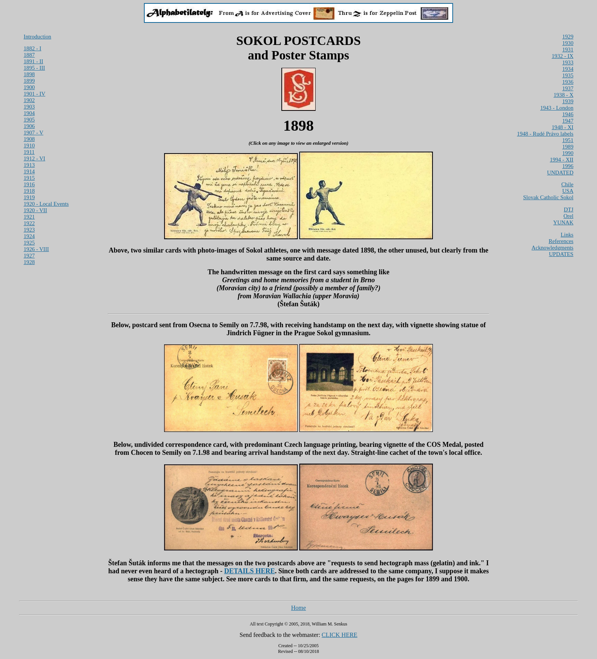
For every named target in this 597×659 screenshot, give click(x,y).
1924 (29, 236)
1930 (567, 43)
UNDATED (560, 173)
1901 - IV (34, 94)
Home (298, 608)
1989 (567, 147)
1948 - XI (562, 127)
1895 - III (34, 68)
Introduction (37, 37)
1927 (29, 256)
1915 (29, 178)
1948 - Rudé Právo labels (545, 134)
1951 (567, 140)
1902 (29, 100)
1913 (29, 165)
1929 (567, 37)
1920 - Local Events (46, 204)
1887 (29, 55)
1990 (567, 153)
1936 (567, 82)
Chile (567, 184)
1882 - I (32, 48)
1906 (29, 126)
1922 (29, 223)
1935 (567, 75)
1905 (29, 120)
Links (567, 235)
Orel (568, 216)
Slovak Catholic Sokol (548, 197)
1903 (29, 107)
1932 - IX (562, 56)
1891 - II (33, 61)
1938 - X (563, 95)
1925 (29, 243)
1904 (29, 113)
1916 (29, 184)
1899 (29, 81)
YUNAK (563, 222)
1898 (29, 74)
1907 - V (33, 133)
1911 (29, 152)
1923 (29, 230)
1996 (567, 166)
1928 (29, 262)
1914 (29, 171)
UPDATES (561, 254)
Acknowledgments (552, 248)
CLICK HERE (340, 635)
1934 (567, 69)
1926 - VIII (36, 249)
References (561, 241)
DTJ (568, 209)
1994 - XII (561, 160)
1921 (29, 217)
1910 (29, 145)
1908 (29, 139)
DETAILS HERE (249, 571)
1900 (29, 87)
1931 (567, 49)
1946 (567, 114)
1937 (567, 88)
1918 (29, 191)
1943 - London (556, 108)
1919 (29, 197)
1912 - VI (34, 158)
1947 (567, 121)
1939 (567, 101)
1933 (567, 62)
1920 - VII (35, 210)
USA (567, 191)
